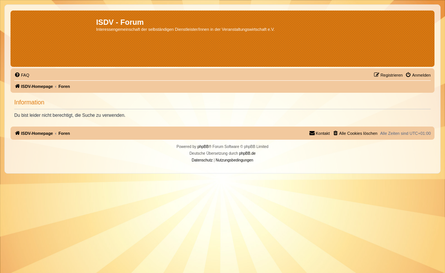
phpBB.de (247, 153)
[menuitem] (21, 75)
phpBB (203, 147)
